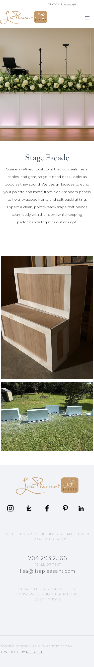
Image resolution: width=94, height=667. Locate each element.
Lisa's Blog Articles (47, 618)
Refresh (34, 652)
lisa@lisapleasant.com (47, 571)
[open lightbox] (47, 317)
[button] (87, 17)
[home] (23, 17)
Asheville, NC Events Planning (48, 608)
